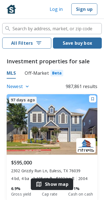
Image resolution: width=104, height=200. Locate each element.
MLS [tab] (11, 73)
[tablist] (52, 74)
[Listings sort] (19, 86)
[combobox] (52, 28)
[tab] (44, 74)
